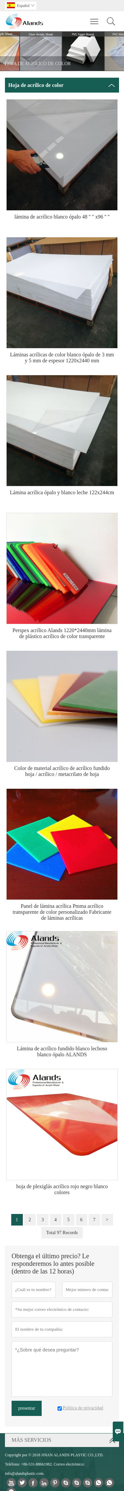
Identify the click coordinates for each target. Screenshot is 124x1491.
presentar (26, 1408)
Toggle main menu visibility (94, 18)
